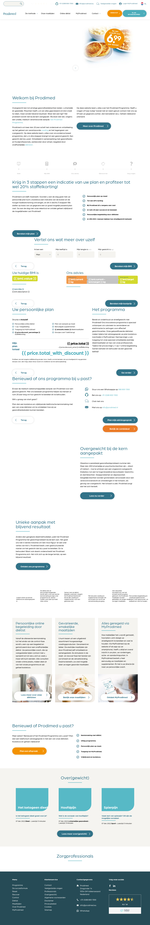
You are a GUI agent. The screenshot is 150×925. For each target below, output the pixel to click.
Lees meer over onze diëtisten (31, 696)
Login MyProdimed (129, 3)
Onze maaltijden (47, 13)
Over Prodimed (18, 907)
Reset (14, 891)
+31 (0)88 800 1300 (66, 3)
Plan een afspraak (29, 751)
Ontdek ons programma (32, 566)
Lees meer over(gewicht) (74, 833)
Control (15, 897)
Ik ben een (38, 249)
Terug (24, 266)
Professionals (50, 891)
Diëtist (15, 900)
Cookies (47, 907)
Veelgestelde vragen (108, 3)
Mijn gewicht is (105, 249)
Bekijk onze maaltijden (74, 697)
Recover (15, 894)
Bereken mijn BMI (123, 266)
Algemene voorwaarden (55, 897)
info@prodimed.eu (86, 3)
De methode (30, 13)
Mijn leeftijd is (61, 249)
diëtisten (29, 144)
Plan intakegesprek (134, 13)
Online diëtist (65, 13)
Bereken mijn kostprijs (121, 303)
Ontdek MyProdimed (117, 697)
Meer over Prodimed (93, 126)
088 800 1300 (124, 389)
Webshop (114, 12)
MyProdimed (81, 13)
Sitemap (48, 910)
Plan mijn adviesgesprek (119, 420)
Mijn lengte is (84, 249)
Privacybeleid (50, 904)
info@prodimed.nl (110, 407)
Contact (95, 13)
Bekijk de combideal (120, 428)
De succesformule (20, 888)
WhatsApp (85, 910)
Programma (17, 885)
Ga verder (126, 372)
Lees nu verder (96, 495)
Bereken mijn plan (26, 233)
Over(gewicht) (50, 894)
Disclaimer (49, 900)
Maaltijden (16, 904)
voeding (44, 130)
